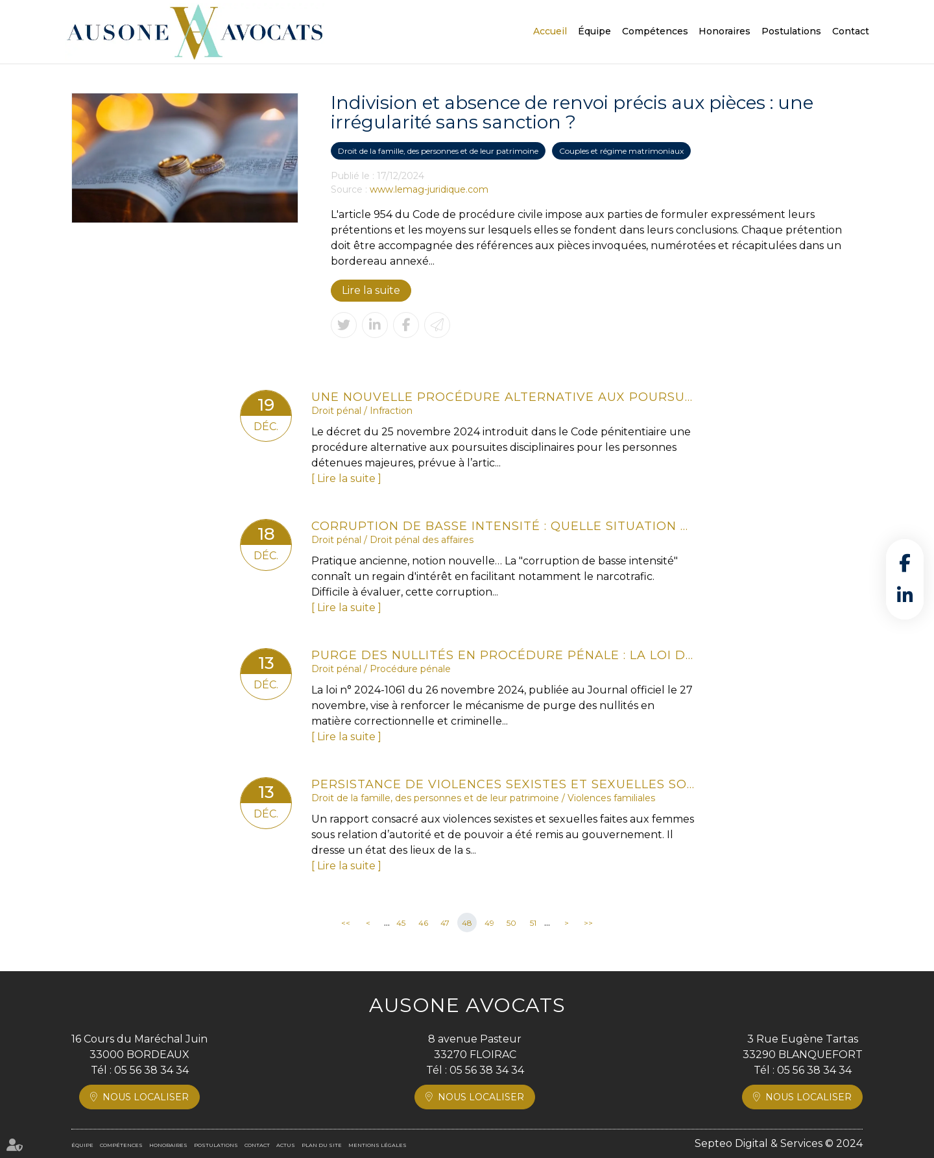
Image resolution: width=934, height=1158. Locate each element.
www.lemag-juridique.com (429, 189)
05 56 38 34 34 (151, 1070)
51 (533, 923)
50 (511, 923)
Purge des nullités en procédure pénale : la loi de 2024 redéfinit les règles (502, 655)
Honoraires (724, 31)
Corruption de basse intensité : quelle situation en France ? (502, 526)
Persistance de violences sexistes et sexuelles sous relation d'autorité (502, 784)
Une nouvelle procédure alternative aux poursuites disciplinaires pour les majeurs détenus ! (502, 397)
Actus (285, 1145)
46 (423, 923)
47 (444, 923)
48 (467, 923)
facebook (904, 563)
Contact (850, 31)
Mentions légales (377, 1145)
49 (489, 923)
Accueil (550, 31)
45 (400, 923)
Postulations (791, 31)
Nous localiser (145, 1097)
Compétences (655, 31)
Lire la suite (371, 290)
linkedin (904, 595)
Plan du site (322, 1145)
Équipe (594, 31)
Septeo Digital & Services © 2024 (779, 1143)
